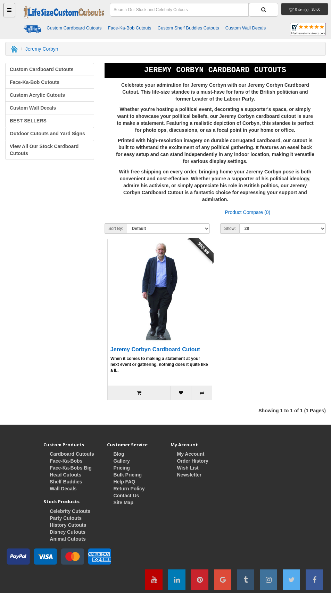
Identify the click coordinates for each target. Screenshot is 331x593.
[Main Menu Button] (9, 10)
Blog (118, 454)
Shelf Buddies (66, 481)
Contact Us (126, 495)
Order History (192, 461)
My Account (190, 454)
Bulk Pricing (127, 475)
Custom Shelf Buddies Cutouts (188, 28)
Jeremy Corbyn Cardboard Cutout (155, 349)
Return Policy (128, 488)
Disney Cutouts (67, 532)
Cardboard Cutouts (72, 454)
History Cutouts (68, 525)
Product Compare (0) (247, 212)
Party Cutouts (66, 518)
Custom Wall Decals (245, 28)
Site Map (123, 502)
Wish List (187, 468)
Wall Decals (63, 488)
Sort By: (115, 228)
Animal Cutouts (67, 539)
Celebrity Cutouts (70, 511)
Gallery (121, 461)
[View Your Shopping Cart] (304, 9)
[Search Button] (263, 10)
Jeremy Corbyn (41, 49)
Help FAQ (124, 481)
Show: (229, 228)
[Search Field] (179, 10)
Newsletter (189, 475)
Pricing (121, 468)
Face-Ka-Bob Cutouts (129, 28)
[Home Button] (63, 12)
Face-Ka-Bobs (66, 461)
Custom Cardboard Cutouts (74, 28)
